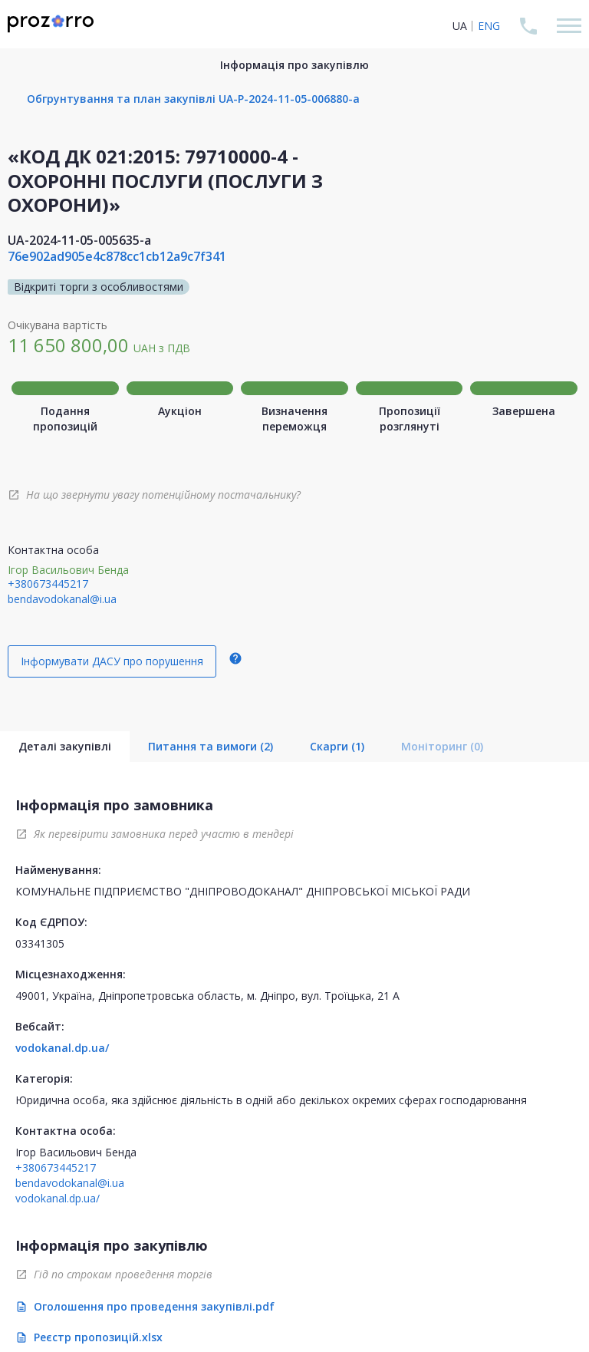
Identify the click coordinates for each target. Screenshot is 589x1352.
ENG (489, 25)
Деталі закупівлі (64, 746)
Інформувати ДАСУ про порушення (112, 661)
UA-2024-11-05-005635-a (79, 240)
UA (459, 25)
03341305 (39, 943)
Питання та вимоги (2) (210, 746)
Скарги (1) (337, 746)
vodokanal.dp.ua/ (62, 1047)
